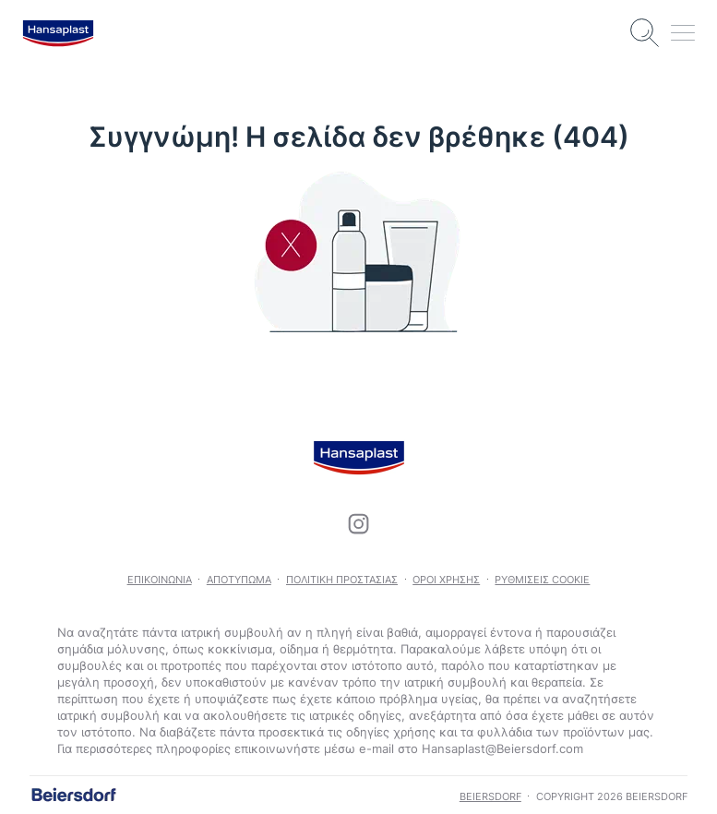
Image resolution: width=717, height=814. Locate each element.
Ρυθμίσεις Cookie (542, 579)
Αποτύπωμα (239, 579)
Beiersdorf (490, 796)
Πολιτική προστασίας (342, 579)
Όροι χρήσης (446, 579)
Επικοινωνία (159, 579)
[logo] (58, 33)
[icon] (359, 524)
